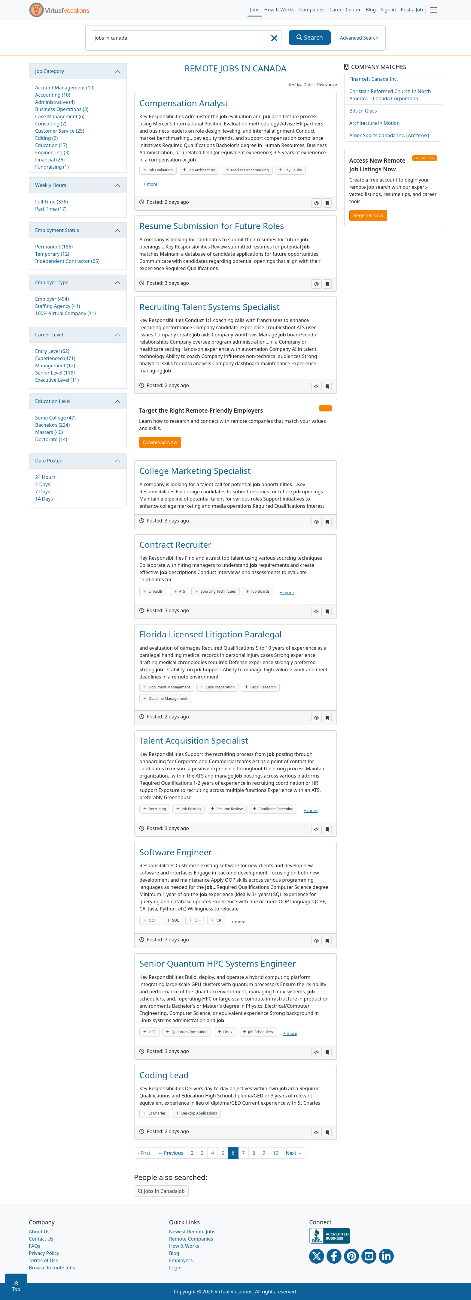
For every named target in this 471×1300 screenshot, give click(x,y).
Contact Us (41, 1238)
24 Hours (45, 477)
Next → (294, 1153)
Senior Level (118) (55, 372)
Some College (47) (55, 417)
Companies (311, 9)
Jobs (255, 9)
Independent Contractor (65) (67, 261)
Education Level (52, 401)
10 (275, 1153)
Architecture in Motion (374, 123)
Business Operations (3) (61, 109)
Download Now (160, 442)
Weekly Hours (50, 185)
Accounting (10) (52, 95)
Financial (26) (50, 159)
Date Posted (48, 460)
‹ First (144, 1153)
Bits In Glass (363, 110)
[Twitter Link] (316, 1256)
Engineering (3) (52, 152)
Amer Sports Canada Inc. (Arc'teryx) (389, 135)
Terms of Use (43, 1260)
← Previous (170, 1153)
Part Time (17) (50, 209)
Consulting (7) (50, 123)
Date (308, 84)
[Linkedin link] (386, 1256)
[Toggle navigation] (433, 10)
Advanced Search (359, 38)
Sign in (388, 9)
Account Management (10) (65, 87)
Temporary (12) (52, 254)
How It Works (279, 9)
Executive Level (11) (57, 380)
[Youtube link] (368, 1256)
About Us (39, 1231)
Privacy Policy (44, 1253)
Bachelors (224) (52, 425)
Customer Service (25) (59, 131)
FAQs (34, 1246)
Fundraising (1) (52, 167)
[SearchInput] (186, 37)
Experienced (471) (55, 358)
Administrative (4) (55, 102)
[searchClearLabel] (274, 40)
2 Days (42, 484)
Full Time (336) (51, 201)
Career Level (49, 334)
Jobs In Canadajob (161, 1191)
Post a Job (412, 9)
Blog (371, 9)
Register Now (368, 215)
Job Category (49, 71)
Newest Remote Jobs (192, 1231)
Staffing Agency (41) (57, 306)
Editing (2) (46, 138)
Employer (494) (52, 299)
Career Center (345, 9)
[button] (316, 203)
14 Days (44, 498)
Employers (181, 1260)
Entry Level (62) (52, 351)
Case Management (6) (59, 116)
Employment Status (57, 230)
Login (175, 1267)
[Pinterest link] (351, 1256)
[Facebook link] (334, 1256)
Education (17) (51, 145)
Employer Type (51, 282)
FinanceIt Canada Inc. (373, 79)
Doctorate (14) (51, 439)
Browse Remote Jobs (52, 1267)
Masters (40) (49, 432)
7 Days (42, 491)
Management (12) (55, 365)
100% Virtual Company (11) (65, 313)
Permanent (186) (54, 246)
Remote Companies (191, 1238)
